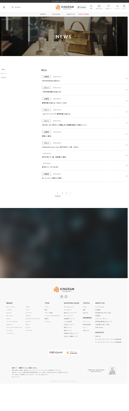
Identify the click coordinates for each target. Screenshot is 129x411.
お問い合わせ (99, 354)
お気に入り (86, 357)
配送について (68, 354)
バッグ (47, 334)
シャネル (9, 337)
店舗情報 (3, 77)
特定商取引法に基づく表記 (103, 340)
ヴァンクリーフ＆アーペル (14, 354)
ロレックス (9, 342)
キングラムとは (99, 334)
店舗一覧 (97, 363)
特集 (84, 337)
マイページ (86, 348)
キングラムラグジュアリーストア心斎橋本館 (108, 366)
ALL (3, 69)
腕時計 (47, 345)
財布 (46, 337)
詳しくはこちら (16, 404)
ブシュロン (9, 357)
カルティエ (9, 351)
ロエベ (27, 351)
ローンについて (68, 342)
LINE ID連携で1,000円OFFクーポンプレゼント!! (64, 1)
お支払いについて (69, 351)
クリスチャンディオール (33, 345)
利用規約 (97, 342)
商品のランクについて (70, 340)
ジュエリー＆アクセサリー (52, 342)
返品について (68, 357)
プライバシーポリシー (101, 345)
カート (85, 354)
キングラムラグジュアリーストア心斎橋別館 (108, 369)
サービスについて (69, 334)
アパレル (47, 348)
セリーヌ (28, 348)
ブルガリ (28, 342)
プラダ (27, 334)
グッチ (27, 337)
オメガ (8, 345)
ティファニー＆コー (12, 348)
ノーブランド (10, 360)
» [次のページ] (72, 220)
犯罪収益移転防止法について (103, 348)
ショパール (29, 357)
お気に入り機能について (71, 363)
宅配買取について (69, 345)
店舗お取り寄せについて (71, 360)
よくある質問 (68, 348)
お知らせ (3, 73)
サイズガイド (68, 337)
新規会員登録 (87, 351)
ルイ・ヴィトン (10, 334)
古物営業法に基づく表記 (102, 351)
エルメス (9, 340)
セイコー (28, 354)
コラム (85, 334)
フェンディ (29, 340)
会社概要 (97, 337)
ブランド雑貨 (49, 340)
